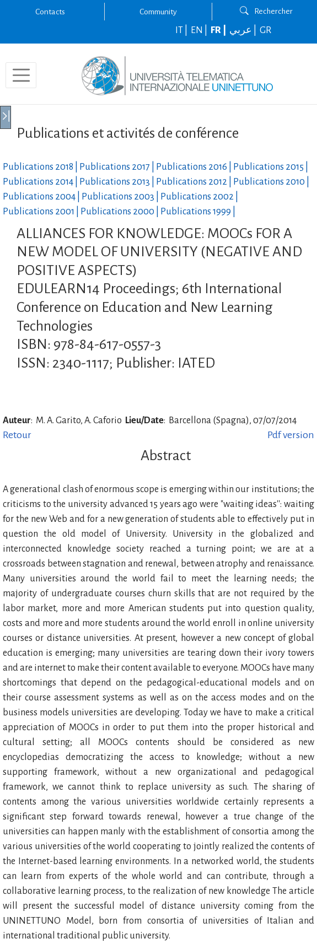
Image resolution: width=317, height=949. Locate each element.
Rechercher (266, 11)
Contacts (50, 11)
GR (265, 30)
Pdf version (290, 434)
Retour (17, 434)
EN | (200, 30)
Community (158, 11)
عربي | (243, 30)
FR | (219, 30)
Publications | (41, 167)
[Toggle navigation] (21, 75)
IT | (182, 30)
